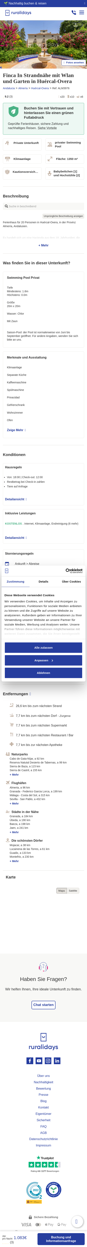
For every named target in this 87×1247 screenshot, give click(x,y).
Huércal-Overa (40, 88)
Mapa (61, 890)
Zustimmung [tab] (15, 581)
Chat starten (43, 1005)
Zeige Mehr (16, 430)
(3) (8, 1242)
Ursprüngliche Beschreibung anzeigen (63, 216)
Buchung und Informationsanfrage (61, 1239)
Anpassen (43, 660)
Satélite (73, 890)
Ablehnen (43, 672)
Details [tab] (43, 581)
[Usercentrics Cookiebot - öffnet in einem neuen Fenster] (66, 570)
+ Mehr (43, 234)
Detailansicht (16, 499)
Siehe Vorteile (47, 128)
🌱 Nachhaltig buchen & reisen (25, 3)
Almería (23, 88)
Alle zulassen (43, 647)
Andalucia (9, 88)
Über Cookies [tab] (71, 581)
